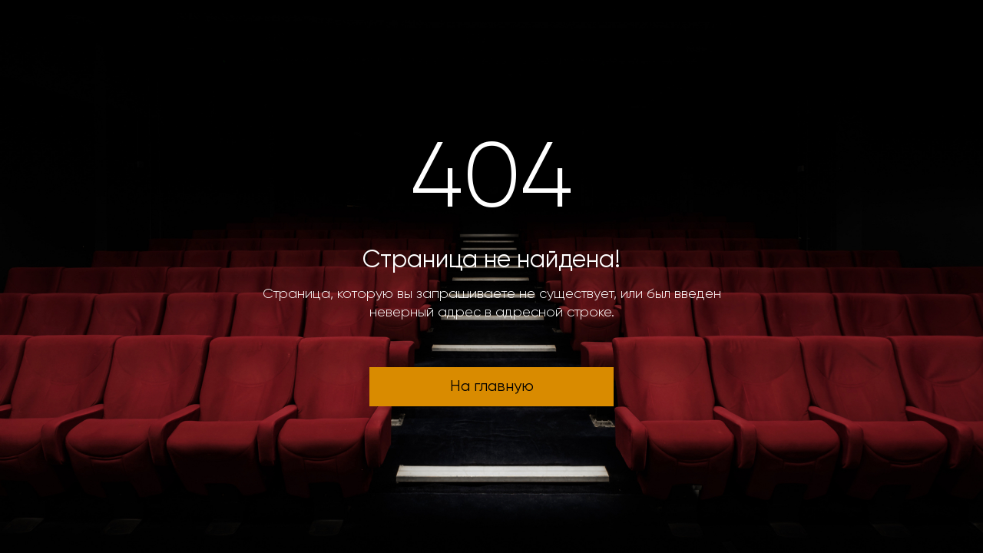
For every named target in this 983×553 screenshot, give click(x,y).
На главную (492, 387)
